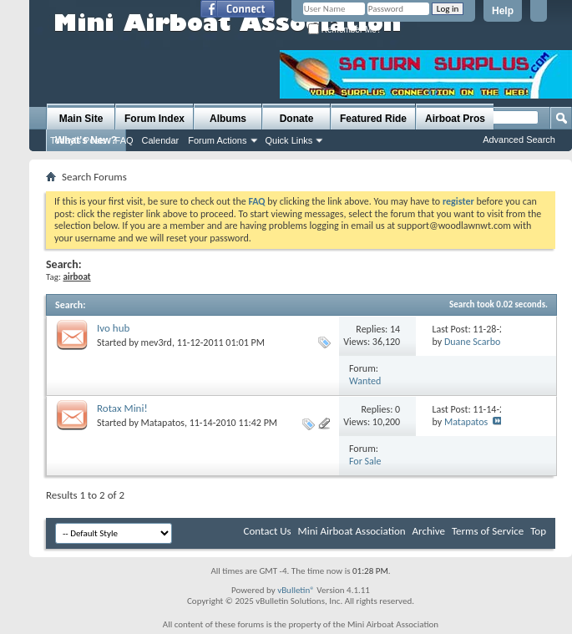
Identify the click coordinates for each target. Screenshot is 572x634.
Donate (297, 118)
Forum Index (154, 118)
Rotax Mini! (122, 408)
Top (538, 531)
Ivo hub (113, 328)
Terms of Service (488, 531)
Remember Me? (344, 29)
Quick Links (289, 140)
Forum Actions (217, 140)
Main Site (81, 118)
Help (503, 11)
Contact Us (267, 531)
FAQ (124, 140)
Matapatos (163, 423)
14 (395, 329)
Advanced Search (519, 139)
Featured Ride (373, 118)
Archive (429, 531)
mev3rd (156, 342)
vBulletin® (296, 590)
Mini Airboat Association (352, 531)
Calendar (161, 140)
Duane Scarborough (484, 341)
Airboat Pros (455, 118)
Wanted (365, 381)
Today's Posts (78, 140)
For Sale (365, 461)
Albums (228, 118)
